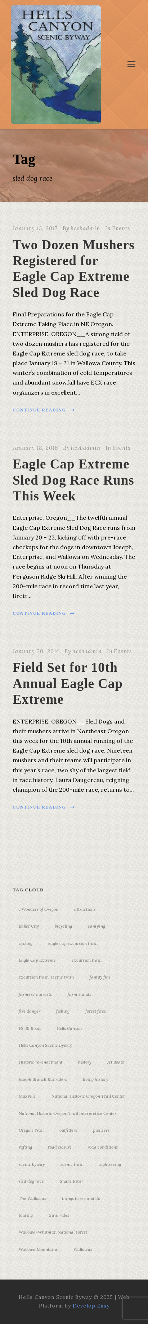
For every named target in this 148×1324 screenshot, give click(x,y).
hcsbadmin (85, 228)
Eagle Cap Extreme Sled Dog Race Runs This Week (73, 480)
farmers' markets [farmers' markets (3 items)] (35, 994)
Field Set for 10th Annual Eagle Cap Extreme (68, 683)
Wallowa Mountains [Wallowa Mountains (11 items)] (38, 1249)
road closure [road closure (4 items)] (60, 1147)
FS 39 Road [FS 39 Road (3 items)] (30, 1028)
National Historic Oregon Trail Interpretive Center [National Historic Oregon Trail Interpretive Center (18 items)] (67, 1113)
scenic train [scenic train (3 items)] (72, 1164)
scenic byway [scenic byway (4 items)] (32, 1164)
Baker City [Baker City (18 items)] (29, 926)
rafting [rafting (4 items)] (25, 1147)
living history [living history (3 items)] (95, 1079)
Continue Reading (44, 410)
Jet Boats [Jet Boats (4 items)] (115, 1062)
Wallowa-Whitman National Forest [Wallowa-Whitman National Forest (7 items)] (53, 1232)
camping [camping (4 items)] (96, 926)
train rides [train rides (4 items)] (59, 1215)
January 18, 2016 (35, 447)
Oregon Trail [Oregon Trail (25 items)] (31, 1130)
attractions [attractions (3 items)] (84, 909)
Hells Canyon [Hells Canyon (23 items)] (69, 1028)
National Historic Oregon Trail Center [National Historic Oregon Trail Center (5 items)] (88, 1096)
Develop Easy (91, 1305)
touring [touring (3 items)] (26, 1215)
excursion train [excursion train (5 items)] (87, 960)
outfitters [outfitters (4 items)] (68, 1130)
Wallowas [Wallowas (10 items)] (82, 1249)
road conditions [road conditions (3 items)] (103, 1147)
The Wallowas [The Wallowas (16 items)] (32, 1198)
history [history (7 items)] (84, 1062)
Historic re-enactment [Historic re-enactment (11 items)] (40, 1062)
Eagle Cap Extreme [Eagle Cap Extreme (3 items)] (37, 960)
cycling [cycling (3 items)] (25, 943)
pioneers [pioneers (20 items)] (101, 1130)
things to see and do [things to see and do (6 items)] (81, 1198)
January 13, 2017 (35, 228)
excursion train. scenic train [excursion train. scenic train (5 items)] (46, 977)
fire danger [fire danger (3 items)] (29, 1011)
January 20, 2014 (36, 651)
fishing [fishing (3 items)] (62, 1011)
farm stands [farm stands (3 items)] (79, 994)
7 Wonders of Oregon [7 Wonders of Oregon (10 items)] (38, 909)
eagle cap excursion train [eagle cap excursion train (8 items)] (73, 943)
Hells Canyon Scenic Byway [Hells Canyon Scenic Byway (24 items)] (45, 1045)
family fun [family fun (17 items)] (100, 977)
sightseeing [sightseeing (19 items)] (110, 1164)
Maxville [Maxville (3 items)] (27, 1096)
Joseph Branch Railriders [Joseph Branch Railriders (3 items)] (43, 1079)
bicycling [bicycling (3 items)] (63, 926)
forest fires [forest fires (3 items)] (95, 1011)
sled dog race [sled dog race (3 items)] (31, 1181)
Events (121, 228)
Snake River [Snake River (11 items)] (71, 1181)
